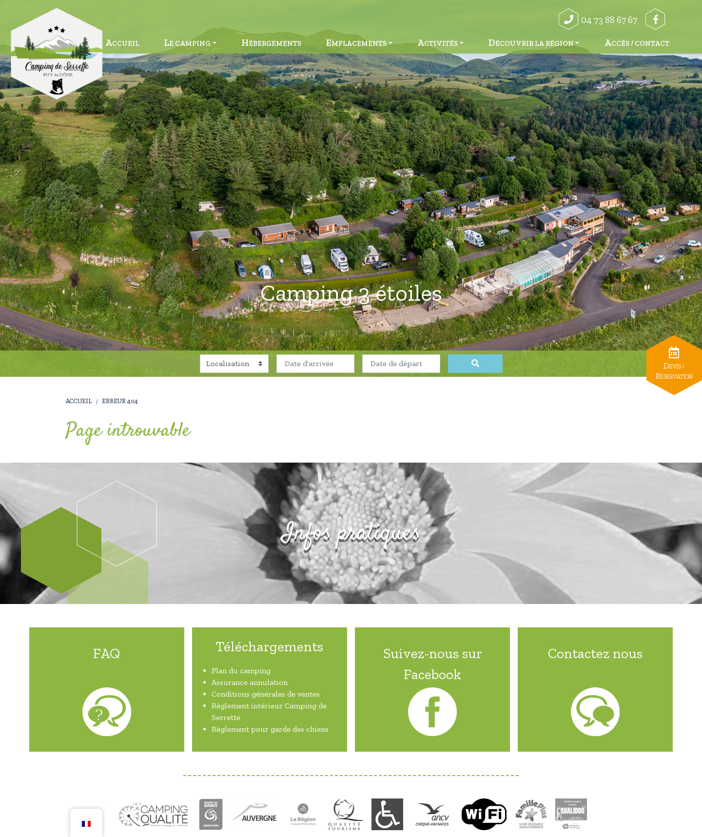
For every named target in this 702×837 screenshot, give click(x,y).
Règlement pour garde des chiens (270, 729)
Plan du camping (241, 670)
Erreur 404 (120, 401)
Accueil (79, 401)
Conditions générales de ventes (266, 694)
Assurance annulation (250, 682)
